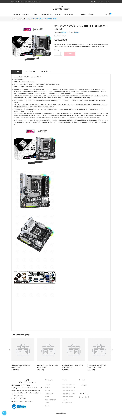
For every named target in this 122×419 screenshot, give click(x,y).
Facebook (85, 385)
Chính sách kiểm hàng (68, 393)
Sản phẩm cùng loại (20, 335)
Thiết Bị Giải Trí (46, 14)
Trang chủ (16, 14)
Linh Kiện (26, 14)
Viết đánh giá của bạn (60, 35)
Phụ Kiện (35, 14)
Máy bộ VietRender (70, 14)
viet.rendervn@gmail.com (34, 1)
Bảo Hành (65, 399)
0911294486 (19, 1)
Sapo (64, 413)
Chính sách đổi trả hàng (68, 390)
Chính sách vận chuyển (68, 384)
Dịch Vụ (58, 14)
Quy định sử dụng (67, 402)
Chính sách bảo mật (67, 396)
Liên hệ (107, 1)
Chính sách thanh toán (68, 387)
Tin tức (83, 14)
